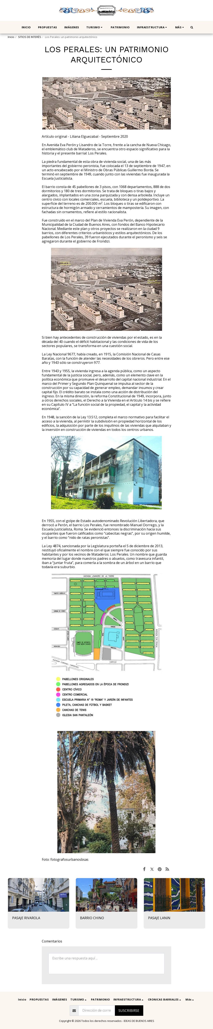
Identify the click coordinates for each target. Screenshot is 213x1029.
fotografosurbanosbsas (69, 859)
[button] (95, 27)
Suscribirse (128, 1010)
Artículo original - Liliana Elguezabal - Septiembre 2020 (85, 136)
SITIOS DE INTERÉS (29, 37)
